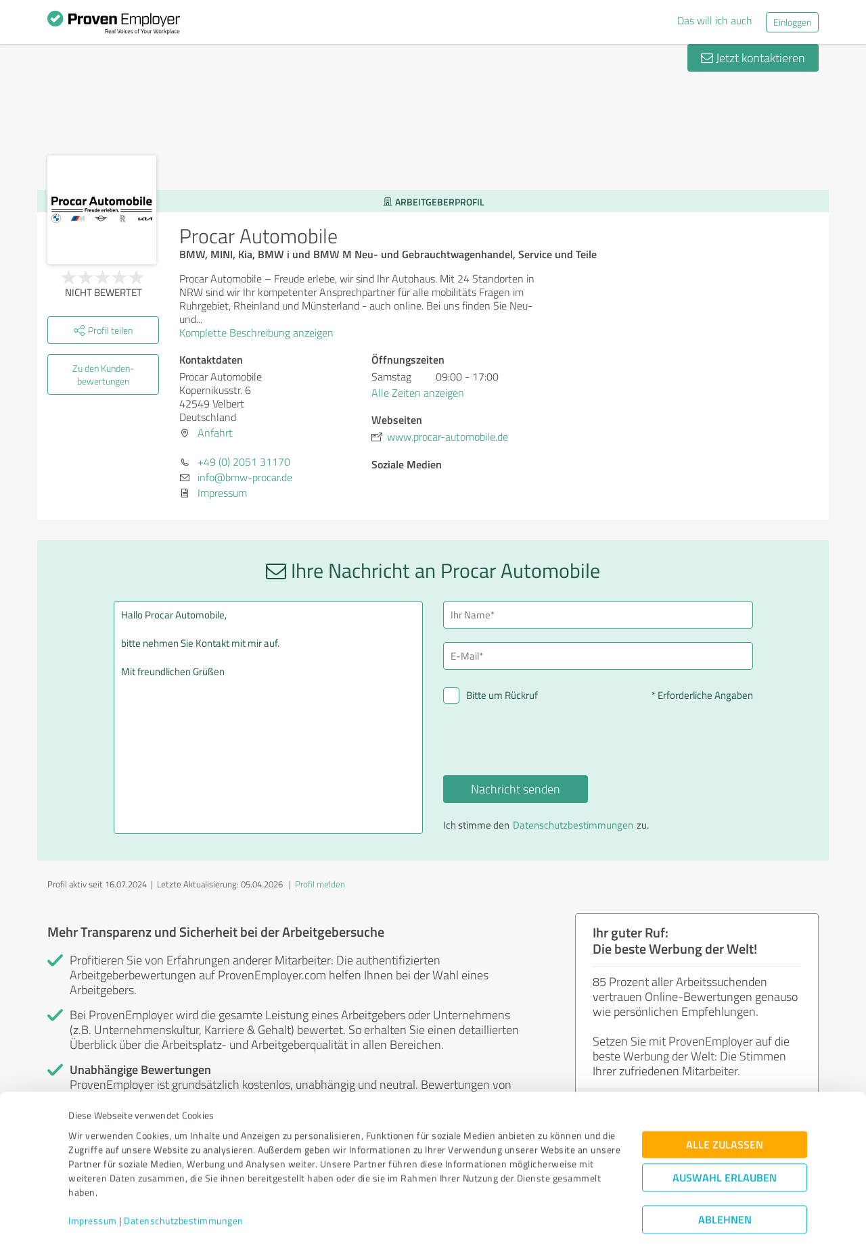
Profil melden (320, 884)
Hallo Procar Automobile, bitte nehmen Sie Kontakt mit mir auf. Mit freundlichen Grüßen (269, 717)
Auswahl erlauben (725, 1142)
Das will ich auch (714, 20)
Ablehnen (725, 1184)
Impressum (92, 1185)
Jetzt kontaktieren (753, 57)
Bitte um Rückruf (502, 695)
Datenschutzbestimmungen (184, 1185)
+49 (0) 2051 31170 (244, 461)
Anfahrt (215, 432)
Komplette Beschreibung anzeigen (260, 332)
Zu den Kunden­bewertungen (103, 374)
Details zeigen (528, 1223)
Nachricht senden (515, 789)
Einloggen (792, 22)
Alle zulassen (724, 1109)
